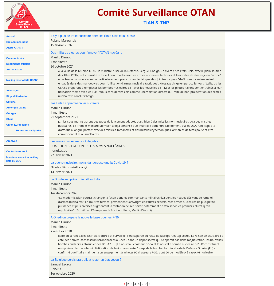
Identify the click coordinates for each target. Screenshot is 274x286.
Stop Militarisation (17, 96)
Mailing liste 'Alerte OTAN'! (22, 80)
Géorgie (11, 113)
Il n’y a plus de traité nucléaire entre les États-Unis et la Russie (93, 35)
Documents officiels (18, 63)
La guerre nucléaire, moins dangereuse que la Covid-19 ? (89, 162)
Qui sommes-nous (17, 42)
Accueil (10, 36)
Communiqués (15, 58)
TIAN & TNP (156, 22)
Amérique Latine (16, 107)
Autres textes (14, 69)
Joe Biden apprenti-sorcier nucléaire (75, 103)
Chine (9, 119)
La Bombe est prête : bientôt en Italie (75, 179)
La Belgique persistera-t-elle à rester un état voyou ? (86, 259)
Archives (11, 140)
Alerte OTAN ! (14, 47)
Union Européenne (17, 124)
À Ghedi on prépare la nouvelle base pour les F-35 (85, 217)
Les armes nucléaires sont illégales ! (75, 141)
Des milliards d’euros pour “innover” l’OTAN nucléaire (86, 52)
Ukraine (11, 101)
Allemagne (12, 90)
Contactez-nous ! (16, 151)
